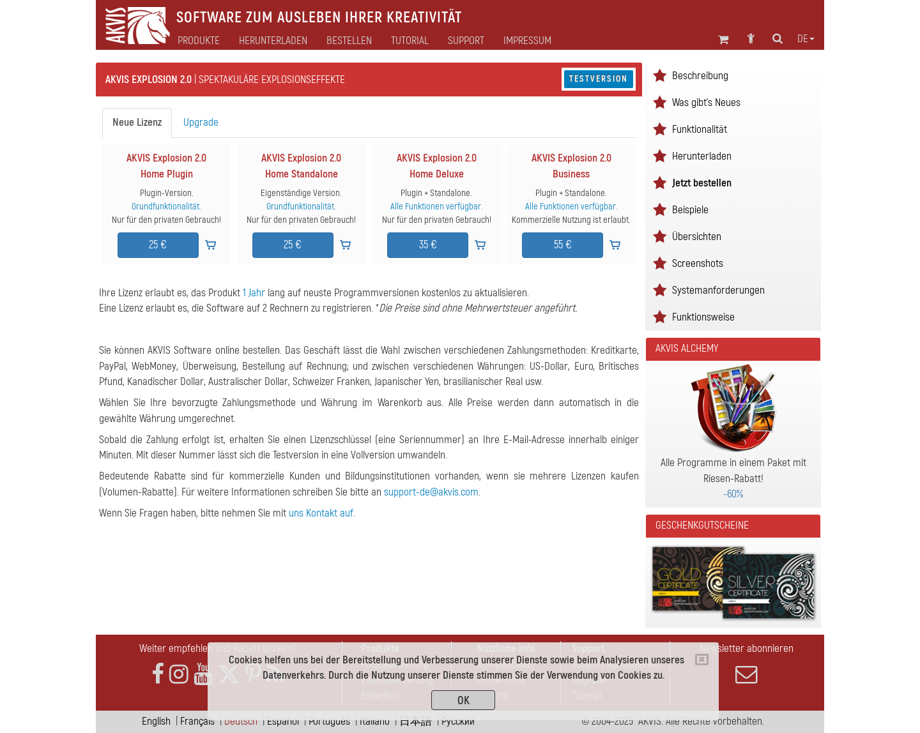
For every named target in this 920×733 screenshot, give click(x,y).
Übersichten (696, 236)
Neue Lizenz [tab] (137, 122)
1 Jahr (254, 292)
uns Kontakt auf (321, 513)
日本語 (415, 721)
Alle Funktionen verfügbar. (436, 206)
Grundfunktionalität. (166, 206)
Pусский (458, 721)
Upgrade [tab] (200, 122)
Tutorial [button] (410, 40)
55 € (563, 245)
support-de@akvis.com (431, 492)
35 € (428, 245)
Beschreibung (700, 75)
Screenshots (697, 263)
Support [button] (466, 40)
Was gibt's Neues (706, 102)
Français (197, 721)
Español (283, 721)
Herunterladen (273, 40)
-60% (733, 494)
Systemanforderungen (718, 290)
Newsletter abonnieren (746, 663)
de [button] (806, 39)
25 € (158, 245)
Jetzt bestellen (702, 183)
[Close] (702, 660)
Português (329, 721)
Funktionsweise (703, 317)
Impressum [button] (527, 40)
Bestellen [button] (349, 40)
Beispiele (690, 209)
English (156, 721)
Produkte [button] (199, 40)
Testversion (598, 78)
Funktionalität (699, 129)
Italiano (375, 721)
